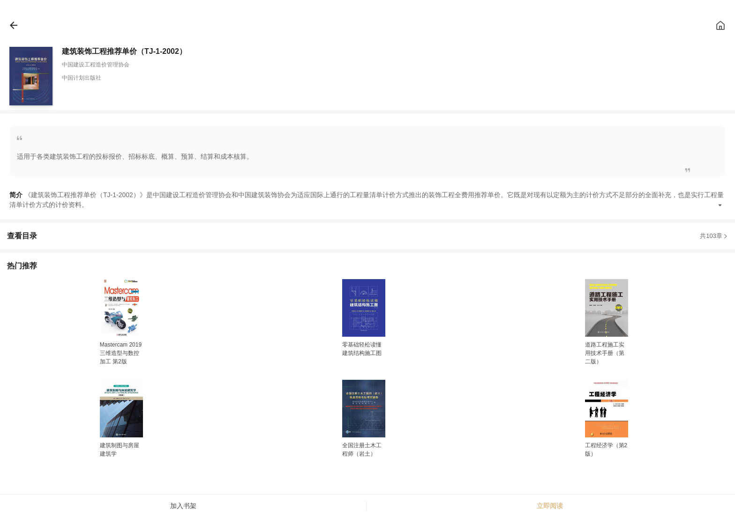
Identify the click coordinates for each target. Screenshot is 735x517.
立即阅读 (550, 506)
